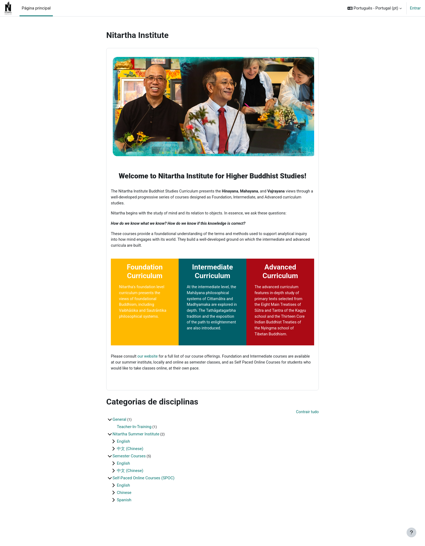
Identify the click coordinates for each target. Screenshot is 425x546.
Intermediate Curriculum (212, 273)
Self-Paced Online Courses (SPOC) (143, 489)
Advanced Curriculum (280, 273)
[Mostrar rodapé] (411, 532)
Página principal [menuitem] (36, 8)
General (119, 430)
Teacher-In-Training (134, 438)
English (123, 452)
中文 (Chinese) (130, 460)
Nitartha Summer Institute (135, 445)
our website (149, 367)
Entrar (415, 8)
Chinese (124, 504)
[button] (374, 8)
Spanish (124, 511)
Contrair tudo (307, 423)
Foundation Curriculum (145, 273)
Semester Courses (129, 467)
